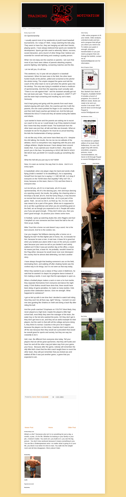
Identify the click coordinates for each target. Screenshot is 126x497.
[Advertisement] (50, 412)
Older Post (72, 427)
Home (24, 28)
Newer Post (29, 427)
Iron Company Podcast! (34, 28)
